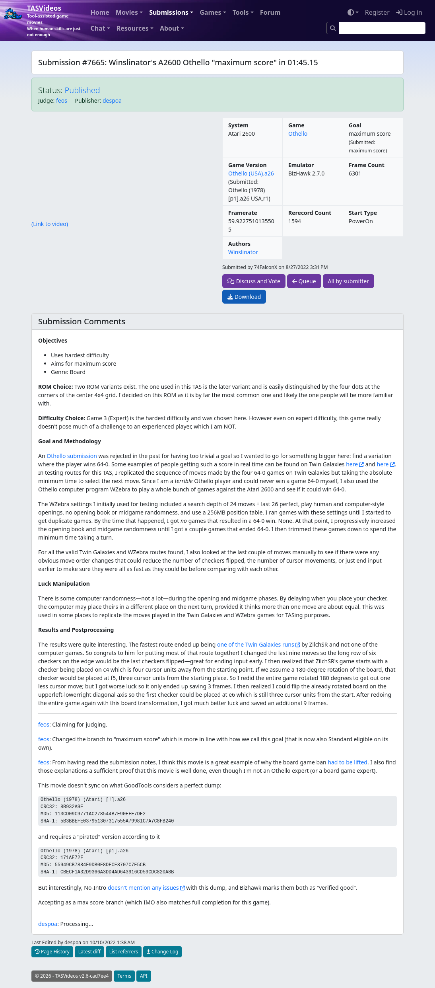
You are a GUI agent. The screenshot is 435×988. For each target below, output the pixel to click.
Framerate (242, 212)
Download (244, 296)
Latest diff (89, 951)
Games (210, 12)
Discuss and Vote (253, 281)
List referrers (123, 951)
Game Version (247, 165)
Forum (270, 12)
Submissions (168, 12)
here (352, 464)
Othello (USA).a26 (251, 173)
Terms (124, 975)
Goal (355, 125)
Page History (52, 951)
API (144, 975)
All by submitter (348, 281)
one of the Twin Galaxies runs (255, 644)
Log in (409, 12)
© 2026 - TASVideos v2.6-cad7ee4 (72, 975)
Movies (127, 12)
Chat (97, 28)
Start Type (363, 212)
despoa (112, 100)
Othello (297, 133)
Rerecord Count (309, 212)
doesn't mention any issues (143, 887)
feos (61, 100)
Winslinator (243, 252)
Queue (304, 281)
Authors (239, 243)
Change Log (162, 951)
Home (99, 12)
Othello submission (72, 456)
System (238, 125)
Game (296, 125)
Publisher (87, 100)
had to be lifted (347, 762)
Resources (133, 28)
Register (377, 12)
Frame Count (367, 165)
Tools (241, 12)
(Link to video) (49, 224)
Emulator (301, 165)
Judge (45, 100)
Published (82, 90)
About (169, 28)
